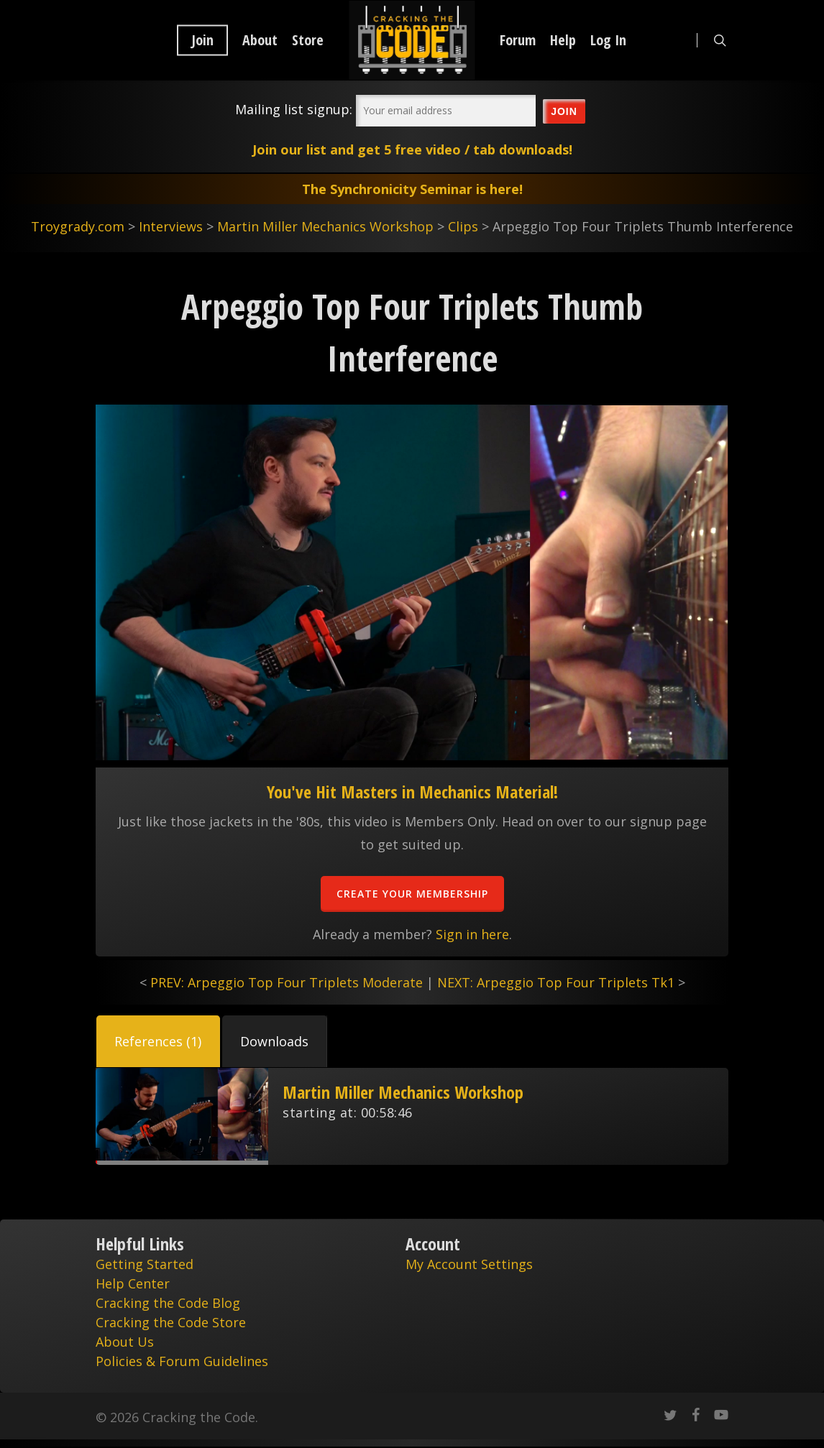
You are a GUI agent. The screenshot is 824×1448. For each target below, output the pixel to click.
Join (202, 40)
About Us (125, 1341)
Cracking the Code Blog (168, 1302)
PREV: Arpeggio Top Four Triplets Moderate (286, 982)
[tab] (158, 1041)
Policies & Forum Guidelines (182, 1361)
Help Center (133, 1283)
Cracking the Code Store (171, 1322)
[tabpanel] (412, 1116)
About (260, 40)
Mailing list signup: (293, 109)
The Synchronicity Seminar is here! (412, 189)
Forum (518, 40)
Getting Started (144, 1264)
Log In (608, 40)
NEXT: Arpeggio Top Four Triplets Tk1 (555, 982)
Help (563, 40)
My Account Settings (469, 1264)
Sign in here (472, 934)
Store (308, 40)
